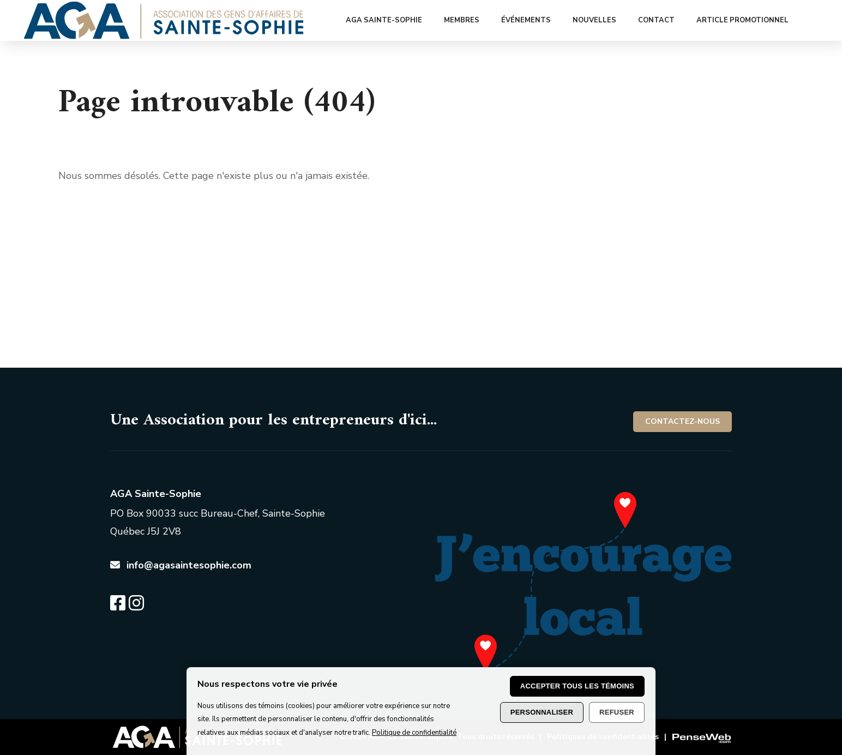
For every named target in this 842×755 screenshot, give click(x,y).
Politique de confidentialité (414, 733)
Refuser (616, 712)
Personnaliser (541, 712)
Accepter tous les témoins (577, 686)
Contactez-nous (682, 421)
